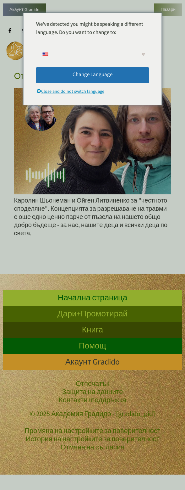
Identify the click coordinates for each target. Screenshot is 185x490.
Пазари (168, 10)
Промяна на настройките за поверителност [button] (92, 432)
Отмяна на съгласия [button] (93, 448)
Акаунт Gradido (24, 10)
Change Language (92, 75)
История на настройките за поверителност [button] (92, 440)
